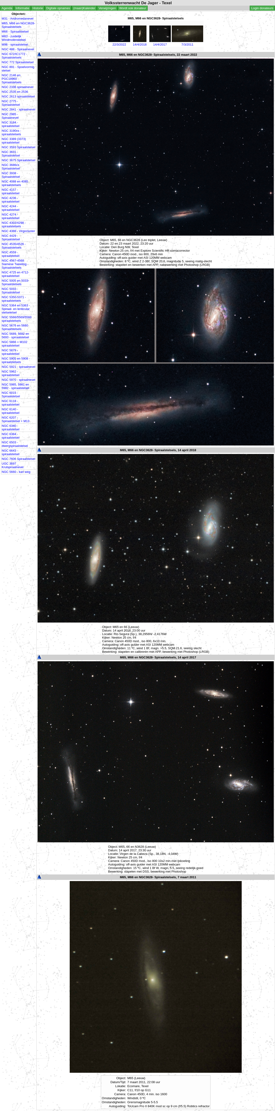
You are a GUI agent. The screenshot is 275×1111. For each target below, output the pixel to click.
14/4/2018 (139, 42)
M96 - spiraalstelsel (15, 44)
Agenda (7, 8)
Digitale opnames (58, 8)
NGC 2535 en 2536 (15, 91)
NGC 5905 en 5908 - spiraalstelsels (16, 360)
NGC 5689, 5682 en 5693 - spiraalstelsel (15, 335)
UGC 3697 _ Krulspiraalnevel (13, 465)
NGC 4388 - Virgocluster (18, 231)
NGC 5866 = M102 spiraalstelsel (14, 343)
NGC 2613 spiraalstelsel (18, 96)
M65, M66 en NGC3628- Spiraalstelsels (18, 25)
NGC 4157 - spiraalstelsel (10, 191)
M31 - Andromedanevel (17, 18)
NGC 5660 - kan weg (16, 472)
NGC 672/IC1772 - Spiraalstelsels (14, 55)
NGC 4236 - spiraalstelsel (10, 199)
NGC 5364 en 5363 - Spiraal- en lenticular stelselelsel (16, 309)
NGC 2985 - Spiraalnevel (10, 115)
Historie (38, 8)
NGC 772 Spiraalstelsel (18, 62)
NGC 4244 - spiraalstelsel (10, 208)
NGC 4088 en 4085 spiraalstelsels (15, 183)
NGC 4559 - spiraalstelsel (10, 254)
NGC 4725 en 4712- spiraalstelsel (15, 274)
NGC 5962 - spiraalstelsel (10, 373)
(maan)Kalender (84, 8)
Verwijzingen (107, 8)
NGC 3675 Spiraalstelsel (18, 160)
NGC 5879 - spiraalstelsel (10, 352)
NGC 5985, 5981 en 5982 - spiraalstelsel (15, 386)
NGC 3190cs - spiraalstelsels (11, 132)
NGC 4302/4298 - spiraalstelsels (14, 224)
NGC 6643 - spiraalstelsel (10, 452)
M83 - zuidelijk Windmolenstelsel (14, 38)
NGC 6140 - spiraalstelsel (10, 411)
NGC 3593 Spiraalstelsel (18, 147)
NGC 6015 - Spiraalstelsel (11, 394)
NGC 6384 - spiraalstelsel (10, 435)
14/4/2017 (160, 42)
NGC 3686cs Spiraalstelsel (11, 166)
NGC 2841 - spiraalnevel (18, 109)
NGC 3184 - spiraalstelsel (10, 124)
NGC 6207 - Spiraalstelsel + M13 (15, 419)
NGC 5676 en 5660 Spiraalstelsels (15, 327)
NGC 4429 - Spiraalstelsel (11, 237)
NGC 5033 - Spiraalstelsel (11, 290)
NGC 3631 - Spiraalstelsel (11, 153)
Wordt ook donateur (132, 8)
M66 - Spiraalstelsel (15, 31)
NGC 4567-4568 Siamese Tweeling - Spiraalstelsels (15, 264)
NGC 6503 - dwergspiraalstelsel (15, 444)
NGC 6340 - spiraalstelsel (10, 427)
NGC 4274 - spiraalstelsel (10, 216)
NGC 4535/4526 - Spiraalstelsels (14, 245)
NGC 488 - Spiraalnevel (18, 49)
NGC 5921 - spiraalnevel (18, 367)
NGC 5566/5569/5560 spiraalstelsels (16, 318)
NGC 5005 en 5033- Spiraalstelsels (15, 282)
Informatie (22, 8)
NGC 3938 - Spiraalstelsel (11, 174)
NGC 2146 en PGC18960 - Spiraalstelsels (11, 78)
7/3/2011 (187, 42)
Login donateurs (262, 8)
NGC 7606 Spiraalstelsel (18, 459)
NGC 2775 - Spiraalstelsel (11, 102)
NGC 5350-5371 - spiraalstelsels (14, 298)
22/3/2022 (119, 42)
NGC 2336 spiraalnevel (17, 87)
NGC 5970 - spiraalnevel (18, 380)
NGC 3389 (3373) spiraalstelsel (14, 140)
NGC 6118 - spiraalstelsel (10, 402)
